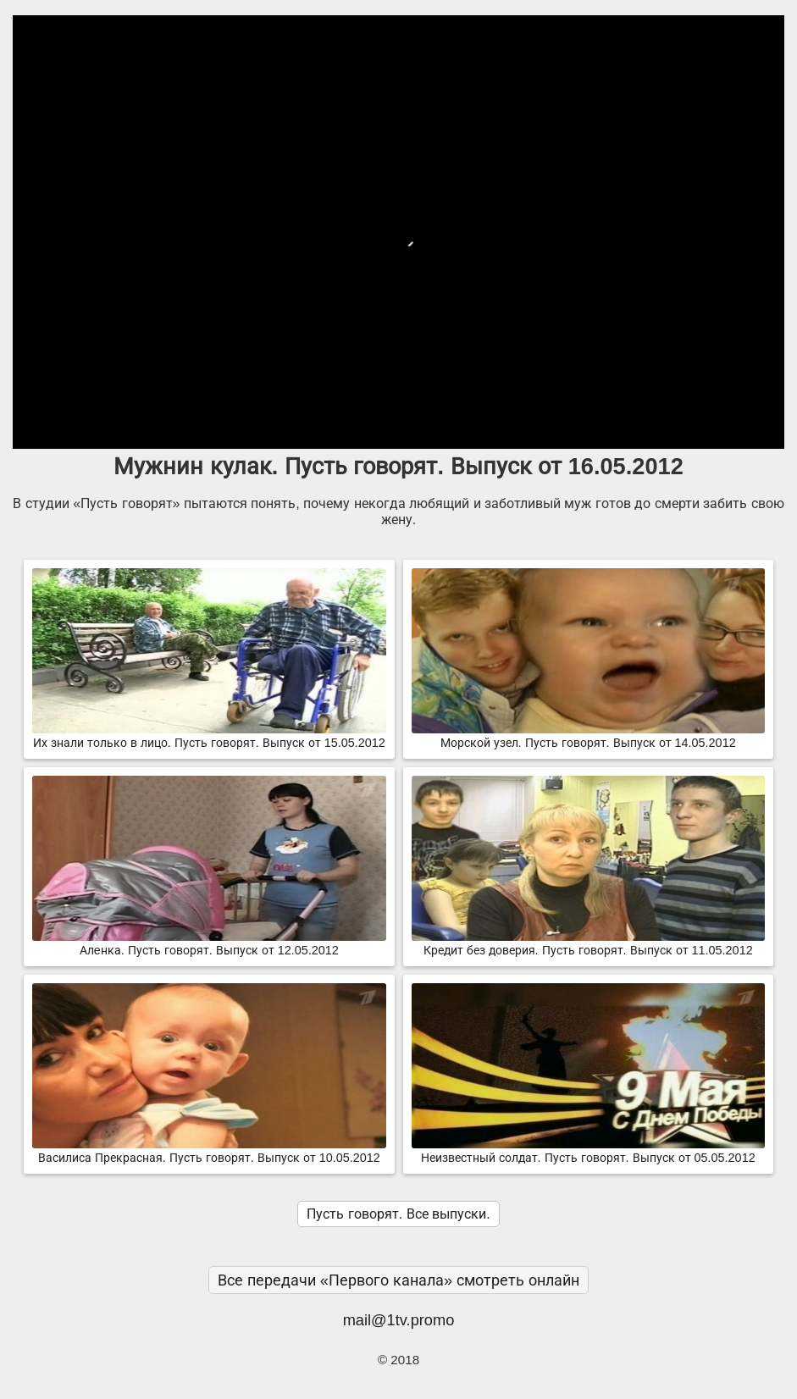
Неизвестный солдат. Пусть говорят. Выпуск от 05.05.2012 (588, 1150)
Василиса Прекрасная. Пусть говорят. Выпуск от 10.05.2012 (208, 1150)
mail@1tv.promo (399, 1320)
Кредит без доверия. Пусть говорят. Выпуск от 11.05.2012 (588, 943)
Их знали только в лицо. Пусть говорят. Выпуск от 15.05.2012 (208, 735)
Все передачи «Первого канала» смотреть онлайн (399, 1280)
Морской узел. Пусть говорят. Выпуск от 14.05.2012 (588, 735)
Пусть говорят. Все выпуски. (398, 1214)
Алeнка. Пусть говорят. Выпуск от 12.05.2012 (208, 943)
